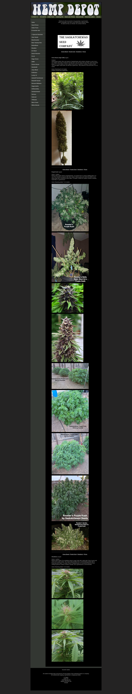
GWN (33, 61)
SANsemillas (35, 89)
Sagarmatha (35, 86)
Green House (35, 64)
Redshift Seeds (36, 80)
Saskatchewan (36, 91)
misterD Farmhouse (37, 78)
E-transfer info (36, 30)
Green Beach (64, 51)
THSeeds (34, 99)
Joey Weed (35, 70)
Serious (34, 94)
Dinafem (34, 48)
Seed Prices (35, 25)
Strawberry (79, 51)
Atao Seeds (35, 37)
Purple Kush (72, 51)
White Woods (35, 105)
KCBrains (34, 72)
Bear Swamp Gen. (37, 42)
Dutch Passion (36, 53)
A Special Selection (37, 34)
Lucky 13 (34, 75)
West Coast (35, 102)
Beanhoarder (35, 40)
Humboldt (34, 67)
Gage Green (35, 59)
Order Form (35, 27)
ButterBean (35, 45)
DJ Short (34, 51)
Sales (33, 22)
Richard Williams (36, 83)
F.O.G (33, 56)
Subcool (34, 97)
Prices (84, 51)
